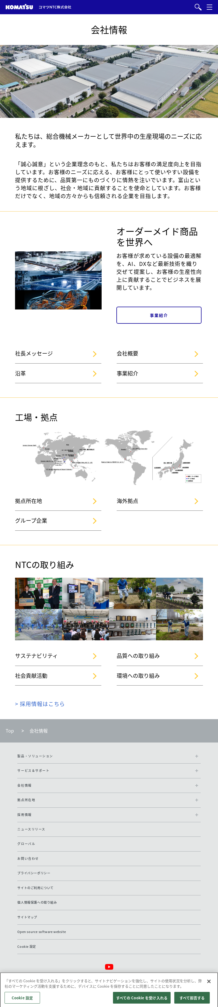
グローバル (26, 843)
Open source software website (41, 931)
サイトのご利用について (35, 887)
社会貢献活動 (31, 676)
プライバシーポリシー (33, 873)
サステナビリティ (36, 656)
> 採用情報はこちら (40, 704)
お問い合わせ (28, 858)
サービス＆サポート (33, 770)
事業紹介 (127, 373)
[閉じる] (209, 984)
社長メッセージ (34, 353)
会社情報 (24, 785)
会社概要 (127, 353)
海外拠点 (127, 501)
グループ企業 (31, 520)
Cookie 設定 (26, 946)
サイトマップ (27, 917)
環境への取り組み (138, 676)
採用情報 (24, 814)
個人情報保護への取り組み (37, 902)
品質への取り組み (138, 656)
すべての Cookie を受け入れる (141, 1000)
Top (10, 730)
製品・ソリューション (35, 756)
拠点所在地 (28, 501)
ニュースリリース (31, 829)
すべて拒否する (192, 1000)
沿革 (20, 373)
